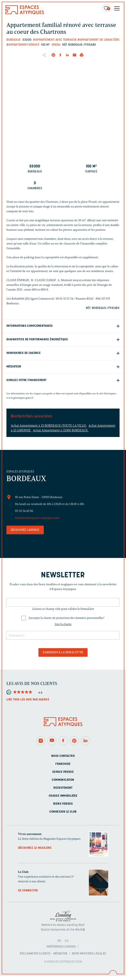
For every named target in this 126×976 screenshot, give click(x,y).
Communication (63, 780)
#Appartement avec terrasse (55, 40)
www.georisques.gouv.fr (19, 397)
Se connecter (28, 890)
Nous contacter (63, 756)
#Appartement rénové (22, 44)
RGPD (75, 953)
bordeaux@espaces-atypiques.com (37, 518)
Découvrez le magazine (35, 848)
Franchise (63, 764)
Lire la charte (63, 624)
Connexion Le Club (62, 811)
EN (66, 941)
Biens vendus (63, 804)
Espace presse (63, 772)
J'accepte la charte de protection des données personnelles (67, 618)
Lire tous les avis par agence (27, 699)
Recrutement (63, 788)
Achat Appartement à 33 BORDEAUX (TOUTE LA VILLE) (49, 426)
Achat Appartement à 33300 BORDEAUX (61, 430)
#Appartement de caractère (98, 40)
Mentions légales (93, 953)
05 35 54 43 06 (24, 511)
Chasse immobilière (63, 796)
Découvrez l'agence (25, 530)
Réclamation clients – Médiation (43, 953)
